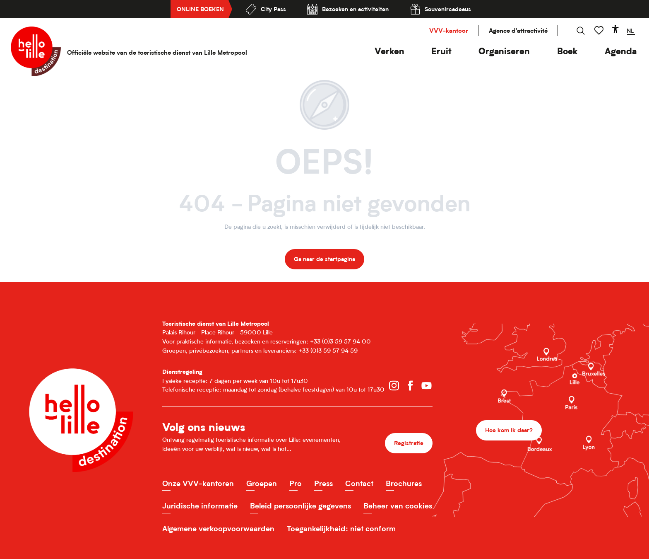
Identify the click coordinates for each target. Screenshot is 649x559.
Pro (295, 483)
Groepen (261, 483)
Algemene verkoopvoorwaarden (218, 528)
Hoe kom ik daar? (509, 430)
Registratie (408, 442)
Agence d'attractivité (518, 30)
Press (323, 483)
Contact (359, 483)
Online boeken (200, 9)
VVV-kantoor (448, 30)
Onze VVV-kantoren (198, 483)
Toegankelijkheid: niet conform (341, 528)
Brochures (404, 483)
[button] (389, 51)
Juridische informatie (200, 505)
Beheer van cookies (397, 505)
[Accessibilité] (615, 29)
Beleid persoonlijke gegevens (300, 505)
